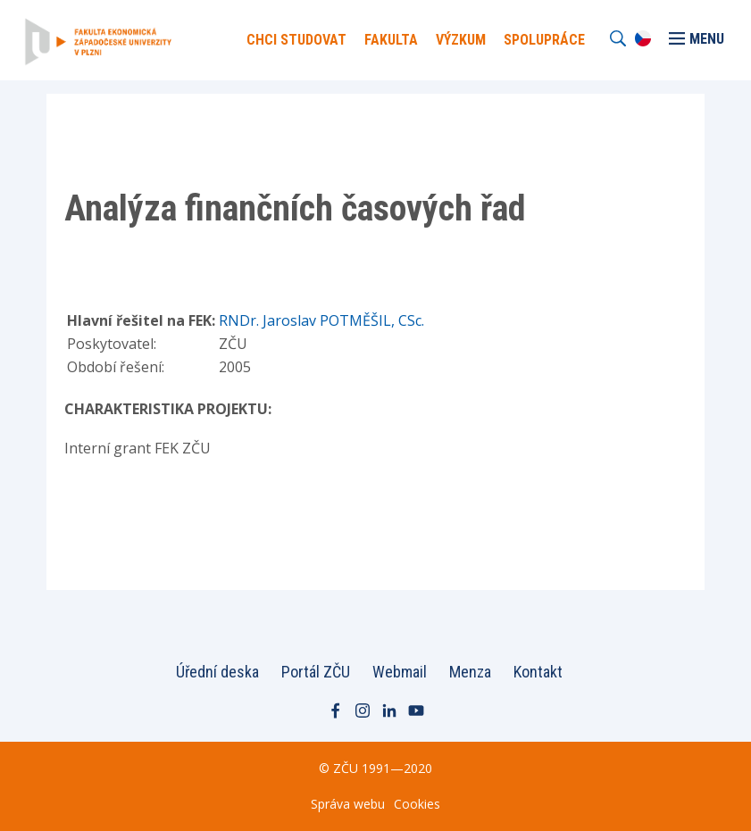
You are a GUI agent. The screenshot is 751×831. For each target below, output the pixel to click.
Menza (470, 671)
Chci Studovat (296, 39)
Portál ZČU (315, 671)
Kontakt (538, 671)
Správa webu (348, 803)
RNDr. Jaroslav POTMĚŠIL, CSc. (321, 320)
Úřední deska (217, 671)
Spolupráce (544, 39)
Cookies (417, 803)
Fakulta (391, 39)
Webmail (399, 671)
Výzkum (461, 39)
